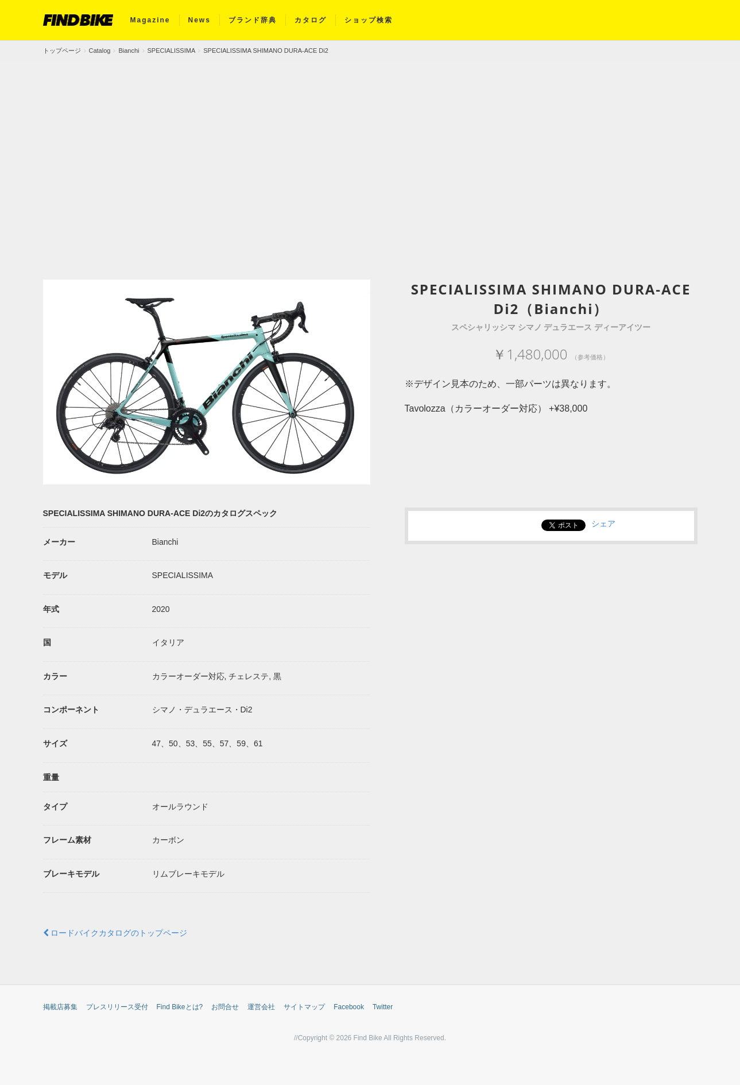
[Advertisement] (370, 147)
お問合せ (225, 1007)
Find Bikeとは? (180, 1007)
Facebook (349, 1007)
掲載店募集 (60, 1007)
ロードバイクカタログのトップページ (115, 932)
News (199, 20)
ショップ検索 (368, 20)
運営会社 (261, 1007)
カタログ (311, 20)
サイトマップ (304, 1007)
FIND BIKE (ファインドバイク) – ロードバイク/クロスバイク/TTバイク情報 (78, 20)
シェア (603, 523)
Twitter (383, 1007)
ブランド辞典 (252, 20)
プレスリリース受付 (117, 1007)
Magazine (150, 20)
